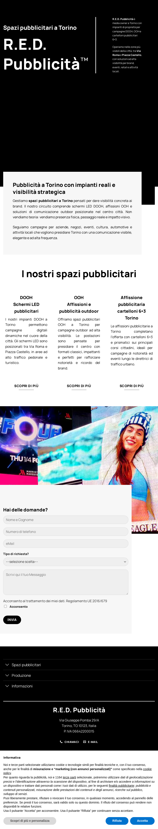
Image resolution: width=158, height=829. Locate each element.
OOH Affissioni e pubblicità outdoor (79, 304)
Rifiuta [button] (117, 820)
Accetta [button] (142, 820)
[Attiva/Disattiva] (7, 665)
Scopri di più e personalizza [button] (29, 820)
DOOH (129, 31)
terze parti (69, 777)
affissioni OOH (117, 206)
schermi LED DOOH (87, 206)
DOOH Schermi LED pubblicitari (26, 304)
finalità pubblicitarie (121, 785)
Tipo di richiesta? (16, 554)
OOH (136, 31)
